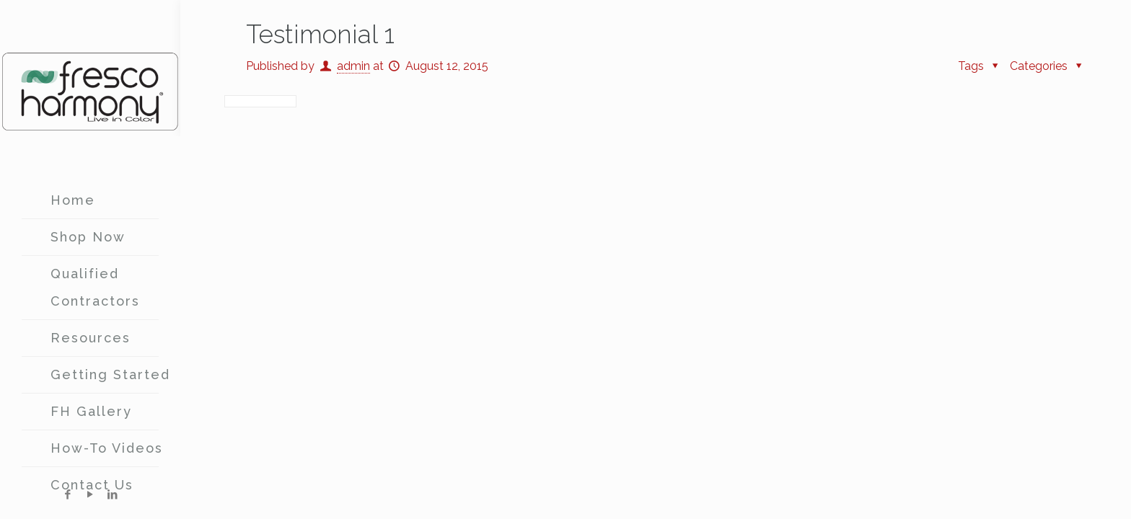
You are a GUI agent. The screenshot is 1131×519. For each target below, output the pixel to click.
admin (353, 66)
